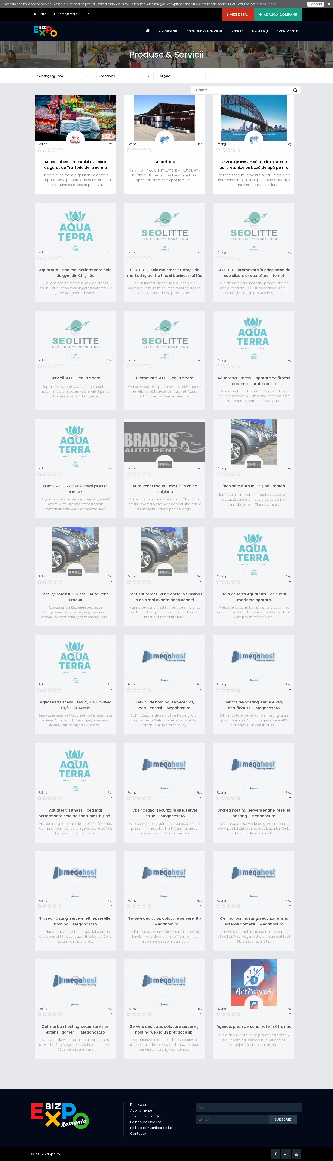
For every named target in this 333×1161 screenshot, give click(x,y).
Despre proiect (142, 1105)
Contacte (137, 1133)
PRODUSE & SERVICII (203, 30)
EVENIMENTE (287, 30)
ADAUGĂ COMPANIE (278, 14)
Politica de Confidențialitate (152, 1128)
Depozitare (164, 161)
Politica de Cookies (145, 1122)
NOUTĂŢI (260, 30)
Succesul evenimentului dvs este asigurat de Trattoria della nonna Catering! (75, 167)
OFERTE (237, 30)
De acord (315, 4)
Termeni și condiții (144, 1116)
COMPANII (168, 30)
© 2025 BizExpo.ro (45, 1154)
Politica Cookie (266, 4)
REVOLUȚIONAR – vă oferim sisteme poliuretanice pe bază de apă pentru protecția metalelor (253, 167)
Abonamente (141, 1110)
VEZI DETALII (238, 14)
